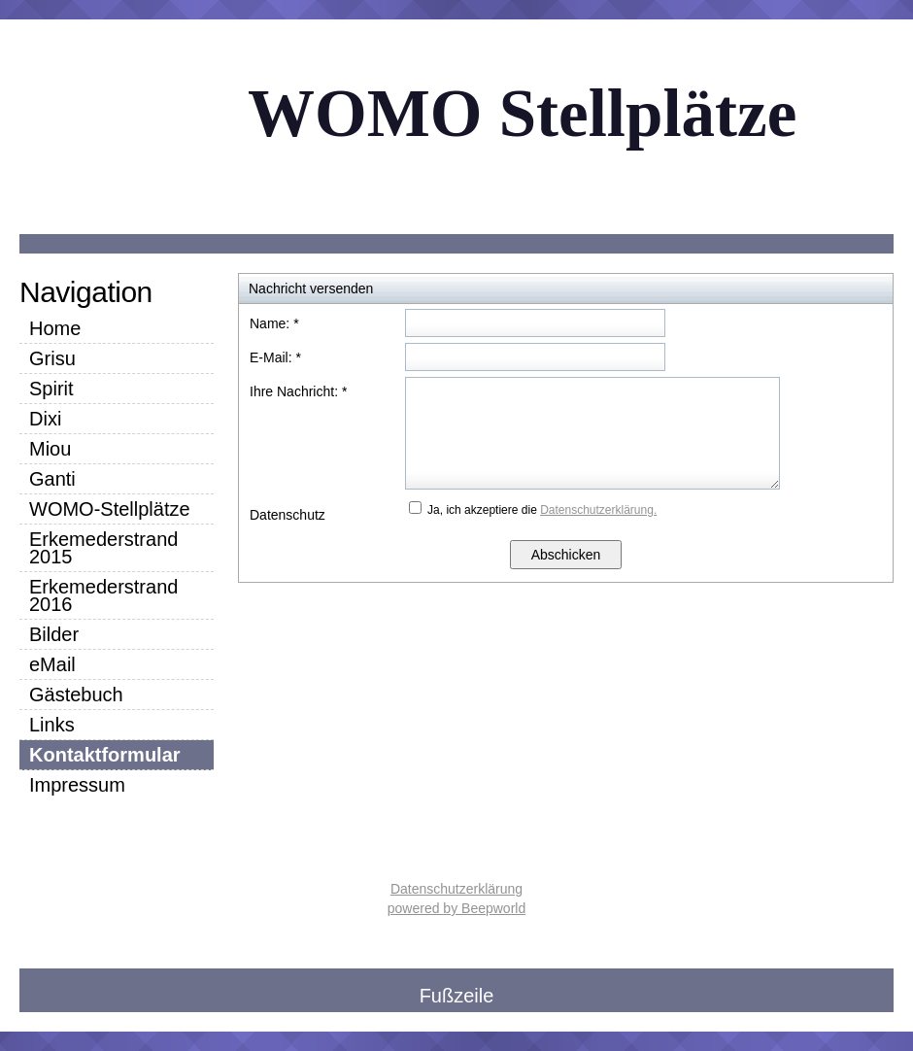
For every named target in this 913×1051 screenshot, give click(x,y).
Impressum (77, 785)
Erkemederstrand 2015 (103, 547)
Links (52, 724)
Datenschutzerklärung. (598, 510)
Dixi (45, 418)
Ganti (52, 479)
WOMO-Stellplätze (109, 509)
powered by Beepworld (456, 908)
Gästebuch (76, 694)
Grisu (52, 358)
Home (55, 328)
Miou (50, 448)
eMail (52, 664)
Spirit (51, 388)
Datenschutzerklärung (456, 889)
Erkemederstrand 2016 (103, 595)
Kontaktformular (105, 754)
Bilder (54, 634)
